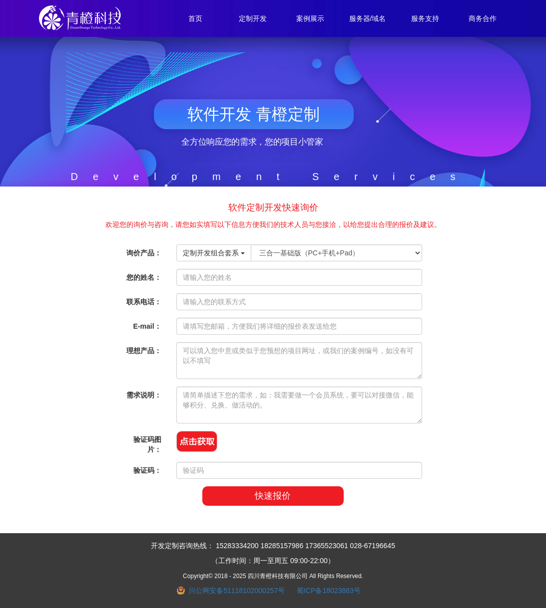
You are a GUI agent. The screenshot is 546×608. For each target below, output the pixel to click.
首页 (195, 18)
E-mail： (147, 326)
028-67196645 (372, 546)
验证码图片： (147, 444)
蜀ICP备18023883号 (329, 591)
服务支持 (425, 18)
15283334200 (237, 546)
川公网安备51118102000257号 (236, 591)
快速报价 (273, 496)
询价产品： (143, 253)
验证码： (147, 470)
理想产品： (143, 351)
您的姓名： (143, 277)
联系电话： (143, 302)
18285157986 (282, 546)
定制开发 (253, 18)
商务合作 (483, 18)
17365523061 (326, 546)
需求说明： (143, 395)
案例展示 (310, 18)
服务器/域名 (367, 18)
